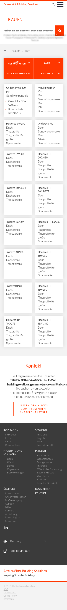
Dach (10, 458)
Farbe (8, 441)
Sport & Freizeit (45, 472)
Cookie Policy (10, 595)
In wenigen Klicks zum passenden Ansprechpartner (33, 409)
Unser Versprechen (15, 496)
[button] (19, 63)
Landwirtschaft (45, 445)
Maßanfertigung (13, 500)
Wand (10, 462)
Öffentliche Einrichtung (49, 469)
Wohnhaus (42, 476)
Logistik (41, 438)
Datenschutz (10, 592)
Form (8, 438)
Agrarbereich (44, 455)
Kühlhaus (42, 479)
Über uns (10, 488)
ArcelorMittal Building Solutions (21, 4)
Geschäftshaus (45, 458)
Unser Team (11, 521)
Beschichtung (12, 445)
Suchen (59, 30)
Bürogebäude (44, 462)
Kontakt (40, 493)
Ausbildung (11, 514)
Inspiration (11, 430)
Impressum (9, 598)
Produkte (16, 50)
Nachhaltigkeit (12, 517)
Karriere (9, 510)
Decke (10, 465)
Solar (40, 441)
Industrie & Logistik (47, 483)
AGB (6, 589)
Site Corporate (20, 551)
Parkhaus (42, 434)
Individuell (10, 434)
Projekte (41, 450)
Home (5, 50)
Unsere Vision (12, 493)
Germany (28, 541)
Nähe (8, 507)
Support (9, 503)
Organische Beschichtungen (15, 470)
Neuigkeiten (42, 488)
